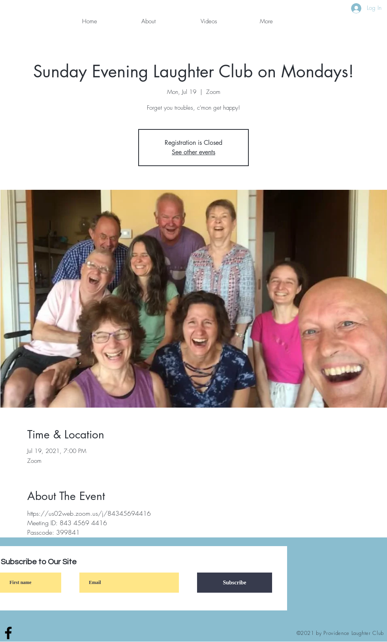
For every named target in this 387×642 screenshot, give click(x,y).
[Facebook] (8, 633)
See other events (193, 152)
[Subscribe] (234, 583)
